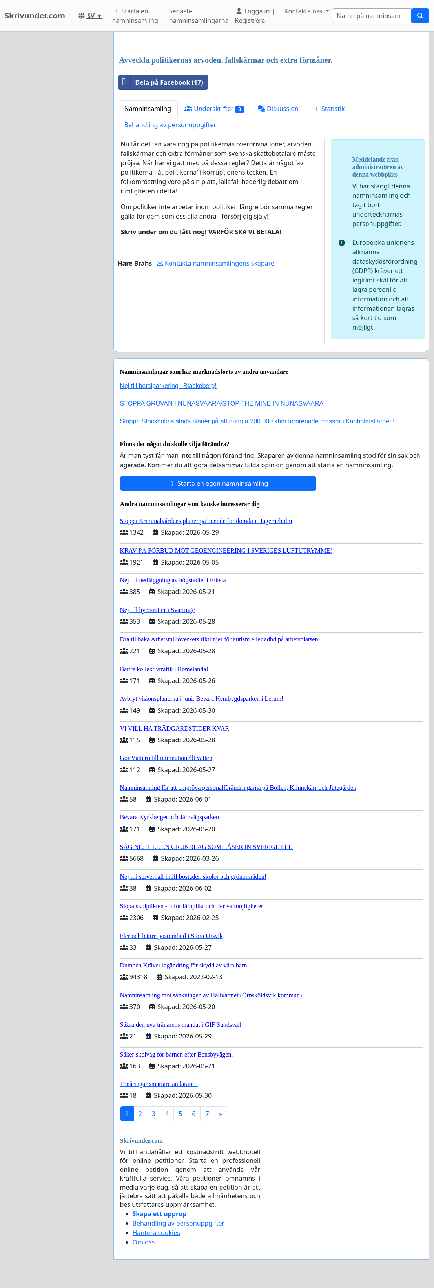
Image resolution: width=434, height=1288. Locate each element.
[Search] (372, 15)
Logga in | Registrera (255, 16)
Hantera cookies (156, 1232)
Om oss (144, 1242)
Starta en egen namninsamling (218, 483)
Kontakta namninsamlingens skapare (215, 263)
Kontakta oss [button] (304, 11)
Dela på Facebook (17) (160, 82)
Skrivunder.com (35, 15)
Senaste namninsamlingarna (199, 16)
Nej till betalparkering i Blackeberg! (168, 386)
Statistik (328, 108)
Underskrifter (214, 108)
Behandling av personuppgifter (170, 124)
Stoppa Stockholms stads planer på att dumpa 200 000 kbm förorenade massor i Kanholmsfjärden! (257, 421)
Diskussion (278, 108)
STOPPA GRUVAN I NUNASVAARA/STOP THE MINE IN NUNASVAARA (222, 403)
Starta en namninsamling (135, 16)
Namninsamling (147, 108)
